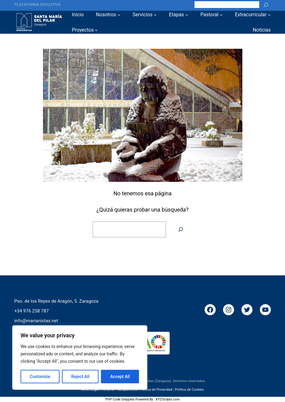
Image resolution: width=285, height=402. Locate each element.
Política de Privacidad (156, 390)
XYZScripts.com (168, 399)
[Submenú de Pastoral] (221, 14)
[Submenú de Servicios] (155, 14)
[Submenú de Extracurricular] (269, 14)
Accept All (120, 376)
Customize (40, 376)
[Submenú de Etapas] (186, 14)
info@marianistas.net (36, 320)
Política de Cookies (189, 390)
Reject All (80, 376)
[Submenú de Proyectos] (96, 30)
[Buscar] (266, 4)
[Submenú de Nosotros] (119, 14)
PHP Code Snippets (119, 399)
